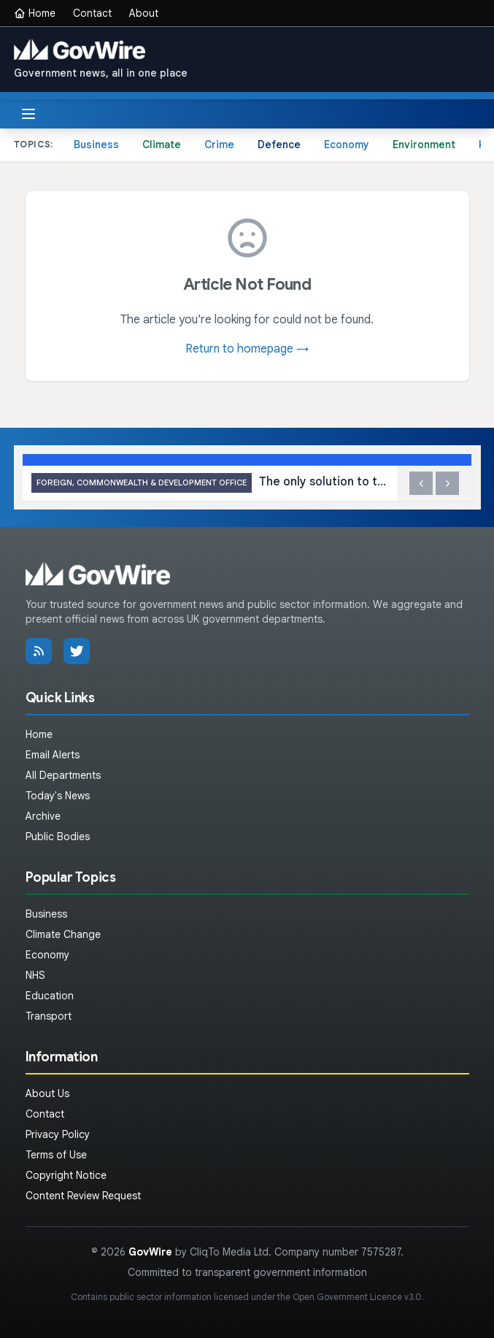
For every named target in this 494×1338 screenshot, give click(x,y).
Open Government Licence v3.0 (357, 1296)
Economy (346, 144)
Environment (424, 144)
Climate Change (63, 934)
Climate (161, 144)
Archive (43, 816)
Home (34, 13)
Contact (92, 13)
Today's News (58, 795)
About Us (47, 1093)
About (143, 13)
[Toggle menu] (28, 113)
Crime (219, 144)
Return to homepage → (247, 349)
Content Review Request (83, 1195)
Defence (279, 144)
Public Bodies (58, 836)
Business (96, 144)
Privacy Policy (58, 1134)
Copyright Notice (66, 1175)
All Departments (63, 775)
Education (50, 995)
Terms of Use (56, 1154)
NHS (35, 975)
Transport (49, 1016)
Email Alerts (53, 754)
